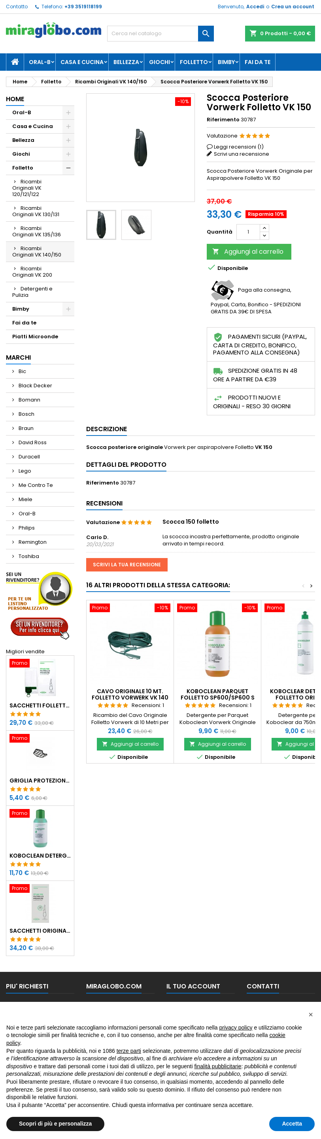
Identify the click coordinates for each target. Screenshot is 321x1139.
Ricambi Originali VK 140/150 (36, 251)
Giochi (159, 62)
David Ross (32, 442)
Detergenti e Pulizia (32, 292)
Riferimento (223, 119)
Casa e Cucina (82, 62)
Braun (25, 428)
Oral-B (40, 62)
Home (15, 99)
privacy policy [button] (236, 1027)
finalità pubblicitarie (217, 1066)
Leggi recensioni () (239, 147)
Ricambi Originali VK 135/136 (36, 231)
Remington (32, 542)
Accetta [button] (292, 1123)
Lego (24, 471)
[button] (310, 1014)
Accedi (255, 6)
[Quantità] (248, 232)
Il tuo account (193, 986)
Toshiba (28, 556)
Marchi (18, 357)
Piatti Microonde (35, 336)
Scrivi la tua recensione (127, 564)
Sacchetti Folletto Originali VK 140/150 (40, 705)
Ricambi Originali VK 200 (32, 272)
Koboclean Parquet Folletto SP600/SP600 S (218, 694)
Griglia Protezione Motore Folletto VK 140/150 (40, 780)
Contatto (17, 6)
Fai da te (257, 62)
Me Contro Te (35, 485)
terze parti (129, 1051)
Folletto (194, 62)
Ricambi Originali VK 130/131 (35, 211)
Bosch (25, 414)
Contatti (263, 986)
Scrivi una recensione (241, 154)
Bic (21, 371)
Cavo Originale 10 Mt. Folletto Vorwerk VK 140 (130, 694)
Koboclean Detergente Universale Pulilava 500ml (40, 855)
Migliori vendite (25, 651)
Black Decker (34, 385)
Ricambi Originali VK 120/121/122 (27, 188)
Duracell (28, 456)
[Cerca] (160, 33)
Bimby (226, 62)
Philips (26, 528)
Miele (24, 499)
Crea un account (292, 6)
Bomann (28, 400)
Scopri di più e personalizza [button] (55, 1123)
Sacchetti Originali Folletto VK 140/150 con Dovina (40, 931)
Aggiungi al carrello (247, 251)
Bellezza (126, 62)
